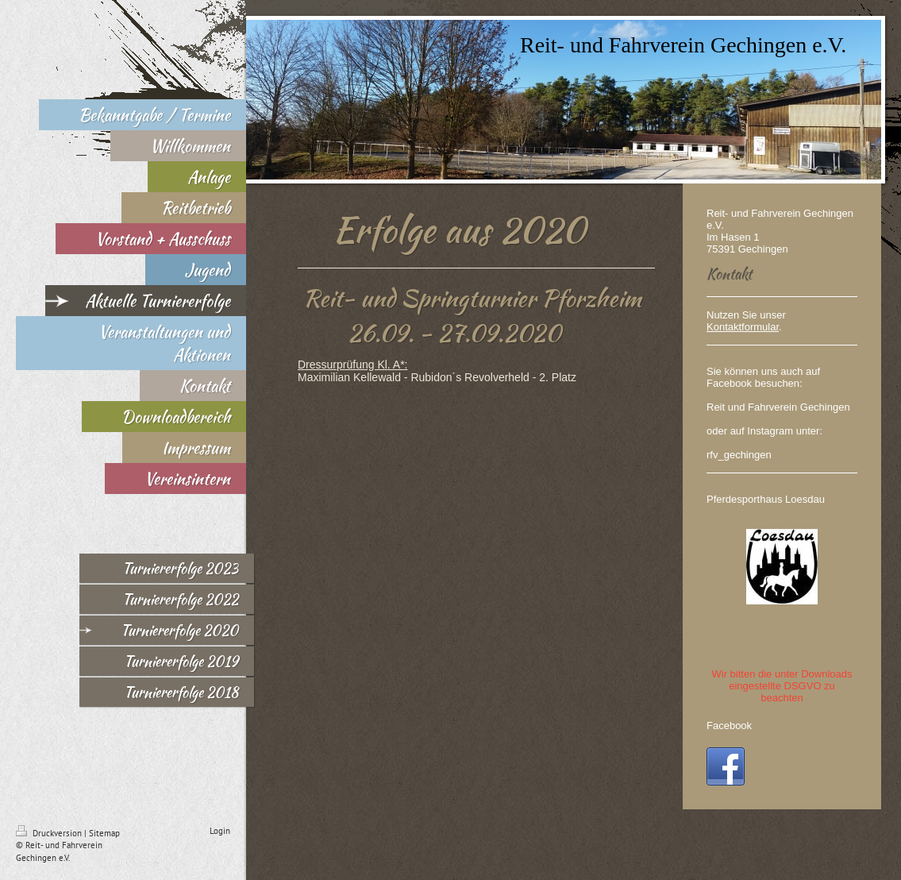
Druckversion (50, 833)
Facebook (729, 725)
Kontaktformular (743, 327)
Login (220, 830)
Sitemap (104, 833)
